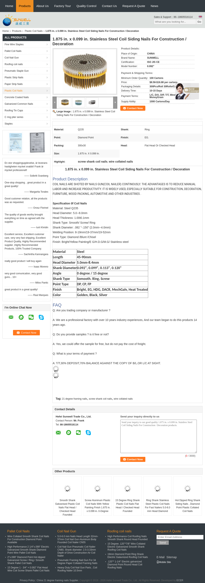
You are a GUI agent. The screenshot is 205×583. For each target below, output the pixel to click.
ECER (180, 580)
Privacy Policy (27, 580)
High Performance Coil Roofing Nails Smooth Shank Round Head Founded (128, 538)
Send (163, 542)
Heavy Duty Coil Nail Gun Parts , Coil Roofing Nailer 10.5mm (77, 569)
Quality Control (86, 6)
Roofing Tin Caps (14, 110)
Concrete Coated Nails (17, 97)
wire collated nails (123, 398)
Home (9, 6)
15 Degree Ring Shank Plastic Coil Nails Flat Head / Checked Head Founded (127, 506)
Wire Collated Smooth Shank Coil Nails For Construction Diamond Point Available (28, 539)
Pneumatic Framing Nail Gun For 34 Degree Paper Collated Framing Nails (77, 562)
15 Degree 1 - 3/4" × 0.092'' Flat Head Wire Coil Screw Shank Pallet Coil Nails (28, 569)
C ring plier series (14, 117)
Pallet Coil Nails (13, 51)
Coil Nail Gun (12, 57)
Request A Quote (133, 6)
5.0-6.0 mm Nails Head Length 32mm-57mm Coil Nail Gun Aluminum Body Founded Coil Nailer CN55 (77, 539)
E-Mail (161, 557)
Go (199, 21)
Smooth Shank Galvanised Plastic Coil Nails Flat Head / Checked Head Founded (67, 507)
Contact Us (109, 6)
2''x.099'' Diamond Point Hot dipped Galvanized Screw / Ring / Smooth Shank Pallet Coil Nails (26, 560)
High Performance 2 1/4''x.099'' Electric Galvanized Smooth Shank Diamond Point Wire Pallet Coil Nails (28, 549)
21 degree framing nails (74, 398)
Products (25, 6)
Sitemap (171, 557)
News (154, 6)
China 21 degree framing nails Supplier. (58, 580)
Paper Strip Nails (14, 84)
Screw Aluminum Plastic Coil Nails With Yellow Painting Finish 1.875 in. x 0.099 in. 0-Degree (97, 506)
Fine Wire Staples (14, 44)
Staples (9, 123)
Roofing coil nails (14, 64)
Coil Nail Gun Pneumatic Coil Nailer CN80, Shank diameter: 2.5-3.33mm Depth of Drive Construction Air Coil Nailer (76, 551)
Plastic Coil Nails (33, 31)
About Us (42, 6)
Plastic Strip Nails (14, 77)
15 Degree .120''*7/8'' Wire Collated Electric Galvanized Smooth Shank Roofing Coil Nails (126, 546)
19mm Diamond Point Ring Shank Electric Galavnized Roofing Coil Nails (128, 556)
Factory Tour (62, 6)
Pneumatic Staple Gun (17, 70)
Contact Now (135, 108)
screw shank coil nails (100, 398)
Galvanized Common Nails (19, 104)
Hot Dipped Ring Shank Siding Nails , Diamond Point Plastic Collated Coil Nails (187, 506)
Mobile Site (164, 562)
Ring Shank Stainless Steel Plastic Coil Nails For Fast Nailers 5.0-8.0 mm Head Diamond (157, 506)
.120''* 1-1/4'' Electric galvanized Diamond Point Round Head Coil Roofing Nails (125, 564)
